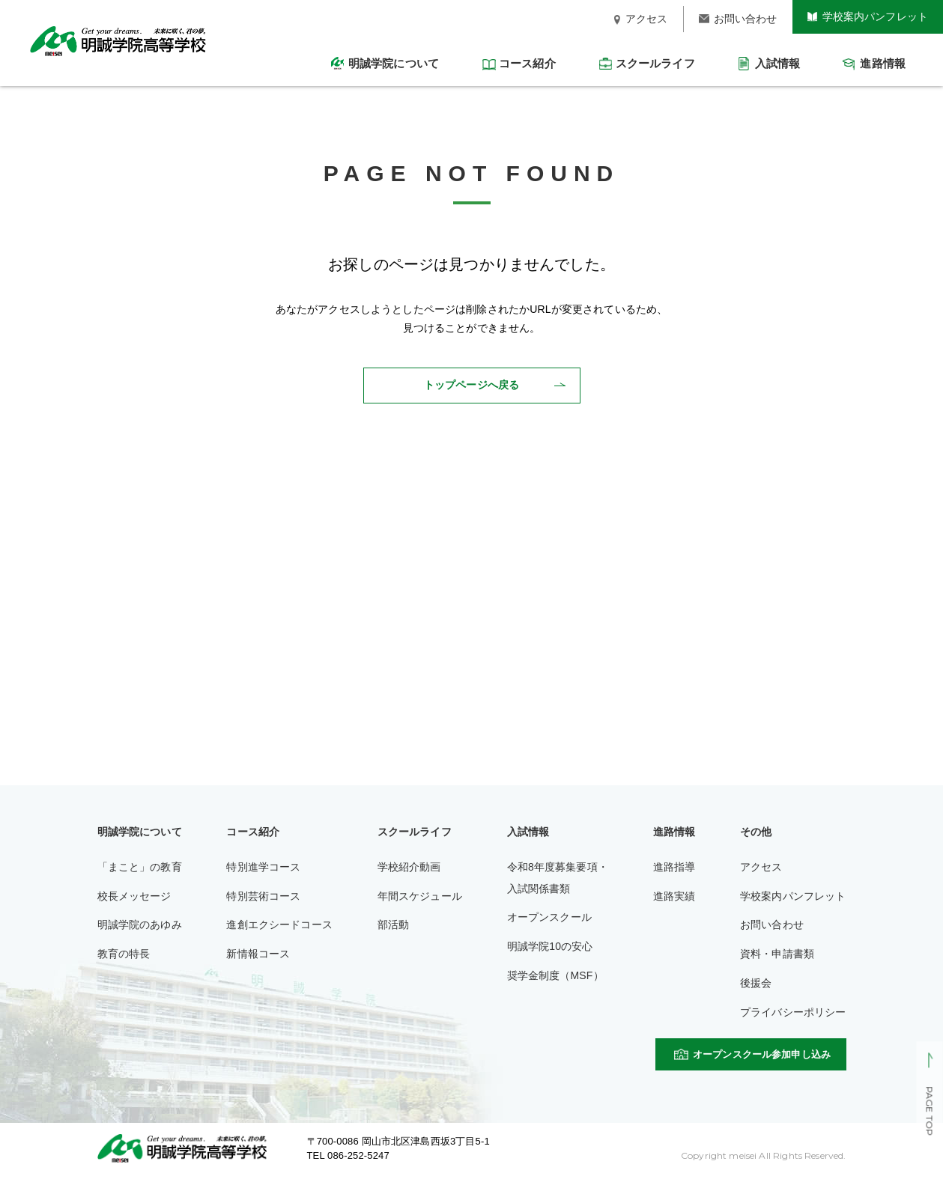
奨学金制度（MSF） (555, 975)
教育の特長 (124, 954)
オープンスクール (549, 917)
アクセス (761, 867)
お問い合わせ (772, 924)
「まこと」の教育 (139, 867)
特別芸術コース (263, 896)
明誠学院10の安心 (550, 946)
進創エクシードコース (279, 924)
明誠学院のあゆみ (139, 924)
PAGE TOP (929, 1111)
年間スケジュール (419, 896)
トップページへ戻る (471, 385)
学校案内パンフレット (793, 896)
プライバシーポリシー (793, 1012)
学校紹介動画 (409, 867)
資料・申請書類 (777, 954)
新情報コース (258, 954)
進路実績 (674, 896)
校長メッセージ (134, 896)
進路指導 (674, 867)
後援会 (755, 983)
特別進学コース (263, 867)
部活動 (393, 924)
